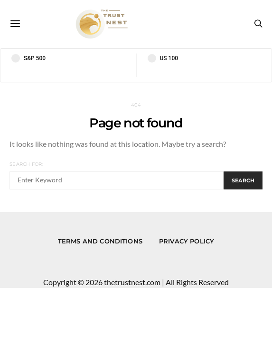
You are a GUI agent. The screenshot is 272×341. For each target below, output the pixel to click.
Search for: (26, 164)
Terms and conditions (100, 241)
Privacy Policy (186, 241)
